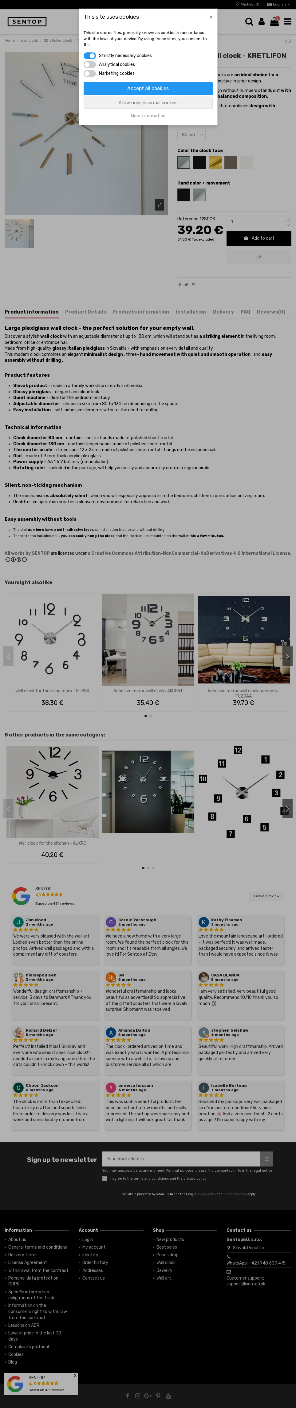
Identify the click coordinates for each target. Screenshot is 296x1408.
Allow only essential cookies (148, 102)
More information (148, 116)
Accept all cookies (148, 88)
